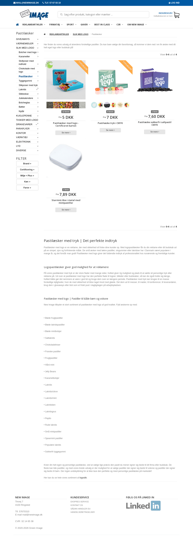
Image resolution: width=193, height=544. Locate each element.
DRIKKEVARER (26, 124)
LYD (27, 146)
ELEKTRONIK (27, 141)
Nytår (29, 111)
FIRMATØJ (56, 24)
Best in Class (103, 24)
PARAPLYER (27, 128)
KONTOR (27, 133)
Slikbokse (29, 94)
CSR (119, 24)
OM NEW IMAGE (137, 24)
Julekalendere (29, 98)
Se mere (66, 133)
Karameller (29, 56)
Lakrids (28, 89)
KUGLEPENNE (27, 115)
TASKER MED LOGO (27, 120)
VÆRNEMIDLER (27, 43)
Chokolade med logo (29, 70)
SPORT (72, 24)
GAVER (85, 24)
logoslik (83, 477)
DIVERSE (27, 150)
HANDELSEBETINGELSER (83, 512)
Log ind (174, 3)
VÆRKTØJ (27, 137)
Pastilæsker (29, 76)
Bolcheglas (29, 102)
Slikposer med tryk (29, 85)
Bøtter (29, 106)
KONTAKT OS (77, 505)
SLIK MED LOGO (27, 47)
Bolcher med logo (29, 52)
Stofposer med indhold (29, 63)
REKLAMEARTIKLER (33, 24)
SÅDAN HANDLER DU (80, 509)
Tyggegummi (29, 80)
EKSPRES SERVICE (80, 502)
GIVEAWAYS (27, 39)
